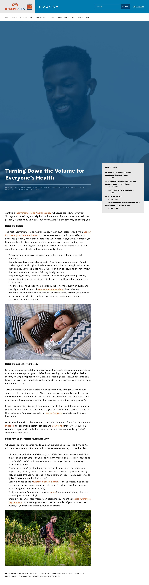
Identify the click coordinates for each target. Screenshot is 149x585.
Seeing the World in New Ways (120, 190)
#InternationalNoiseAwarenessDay (54, 573)
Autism (26, 187)
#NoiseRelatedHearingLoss (50, 576)
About (14, 17)
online (53, 492)
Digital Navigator (54, 413)
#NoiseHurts (34, 576)
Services (51, 17)
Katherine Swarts (27, 189)
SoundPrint (58, 426)
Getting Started (26, 17)
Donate (80, 17)
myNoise (9, 426)
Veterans (81, 187)
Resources (58, 187)
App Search (40, 17)
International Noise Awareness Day (33, 213)
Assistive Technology (15, 187)
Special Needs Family (70, 187)
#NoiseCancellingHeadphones (17, 576)
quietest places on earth (45, 482)
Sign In (136, 7)
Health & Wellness (36, 187)
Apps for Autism (114, 196)
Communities (63, 17)
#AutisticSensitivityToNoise (18, 573)
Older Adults (48, 187)
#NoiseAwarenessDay (76, 573)
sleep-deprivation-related (51, 289)
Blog (73, 17)
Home (7, 17)
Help (142, 7)
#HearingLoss (36, 573)
